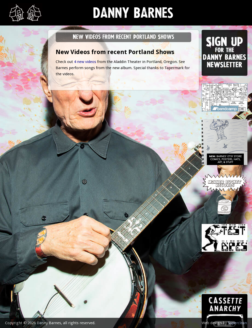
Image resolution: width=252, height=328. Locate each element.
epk (13, 128)
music (15, 65)
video (15, 115)
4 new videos (85, 61)
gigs (14, 78)
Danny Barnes (133, 15)
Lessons (18, 90)
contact (18, 141)
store (16, 103)
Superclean (237, 323)
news (15, 52)
